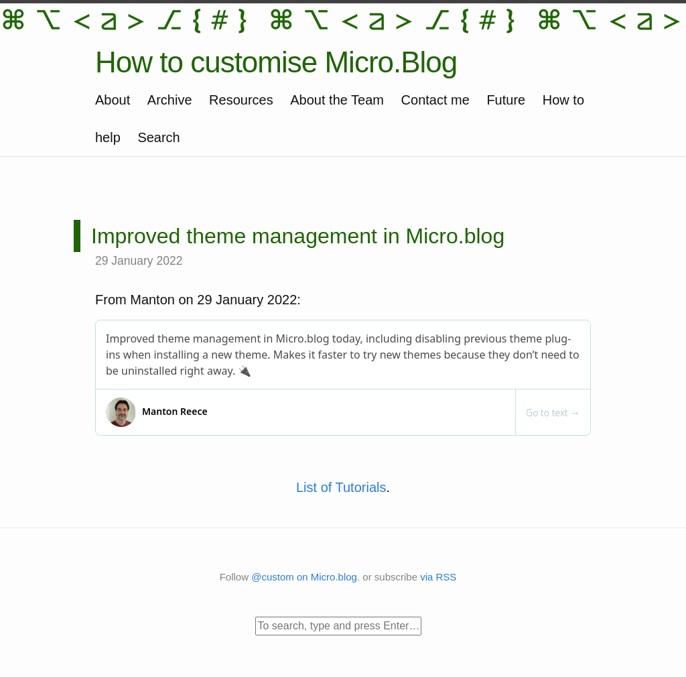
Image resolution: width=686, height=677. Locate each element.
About (112, 100)
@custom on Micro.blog (304, 576)
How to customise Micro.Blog (276, 62)
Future (505, 100)
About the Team (337, 100)
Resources (241, 100)
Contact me (435, 100)
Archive (169, 100)
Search (158, 137)
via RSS (438, 576)
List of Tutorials (341, 487)
